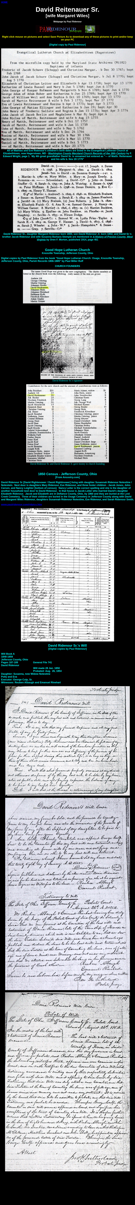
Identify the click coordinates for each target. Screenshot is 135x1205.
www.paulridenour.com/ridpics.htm (21, 504)
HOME (4, 2)
